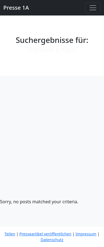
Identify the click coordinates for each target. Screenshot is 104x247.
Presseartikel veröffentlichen (45, 233)
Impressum (85, 233)
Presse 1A (16, 7)
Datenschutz (51, 239)
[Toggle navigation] (93, 7)
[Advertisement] (52, 144)
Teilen (9, 233)
